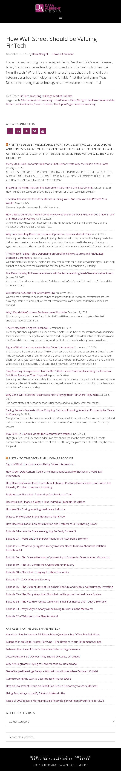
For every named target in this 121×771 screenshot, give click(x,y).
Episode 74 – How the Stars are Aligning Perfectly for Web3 (41, 531)
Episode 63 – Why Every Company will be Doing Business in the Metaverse (49, 609)
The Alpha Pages (64, 104)
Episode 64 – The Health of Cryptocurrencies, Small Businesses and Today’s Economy (56, 601)
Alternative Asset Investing (36, 100)
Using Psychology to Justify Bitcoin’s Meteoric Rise (35, 693)
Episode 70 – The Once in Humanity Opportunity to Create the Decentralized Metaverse (57, 557)
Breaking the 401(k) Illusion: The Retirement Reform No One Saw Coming (49, 187)
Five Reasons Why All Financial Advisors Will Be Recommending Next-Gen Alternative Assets (60, 273)
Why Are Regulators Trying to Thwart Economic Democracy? (41, 664)
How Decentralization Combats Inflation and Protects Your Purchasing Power (51, 524)
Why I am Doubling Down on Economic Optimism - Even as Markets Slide (49, 234)
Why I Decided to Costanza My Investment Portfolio (36, 312)
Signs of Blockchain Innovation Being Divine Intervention (40, 347)
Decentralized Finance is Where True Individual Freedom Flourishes (45, 502)
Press (84, 759)
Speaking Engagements (52, 759)
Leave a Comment (63, 54)
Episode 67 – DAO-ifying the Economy (28, 579)
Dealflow (92, 100)
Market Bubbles (62, 96)
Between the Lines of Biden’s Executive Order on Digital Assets (43, 649)
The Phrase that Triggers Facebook (27, 328)
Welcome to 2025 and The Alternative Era (30, 293)
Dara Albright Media (60, 8)
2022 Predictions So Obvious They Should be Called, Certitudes (43, 656)
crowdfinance (61, 100)
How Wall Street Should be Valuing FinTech (51, 42)
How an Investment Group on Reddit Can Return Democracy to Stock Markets (52, 686)
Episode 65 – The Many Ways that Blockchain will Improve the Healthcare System (53, 594)
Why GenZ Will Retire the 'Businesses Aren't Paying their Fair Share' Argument (52, 394)
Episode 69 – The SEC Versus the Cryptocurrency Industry (40, 565)
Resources (39, 757)
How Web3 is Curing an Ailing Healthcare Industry (35, 509)
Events (62, 757)
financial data (106, 100)
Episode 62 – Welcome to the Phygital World (32, 616)
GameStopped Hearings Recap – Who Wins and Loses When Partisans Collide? (52, 671)
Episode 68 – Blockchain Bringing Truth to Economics (37, 572)
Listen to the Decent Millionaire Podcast (41, 458)
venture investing (85, 104)
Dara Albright (78, 100)
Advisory (83, 757)
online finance (24, 104)
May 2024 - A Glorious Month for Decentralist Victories (38, 434)
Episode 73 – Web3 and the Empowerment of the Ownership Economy (47, 538)
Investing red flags (41, 96)
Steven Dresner (43, 104)
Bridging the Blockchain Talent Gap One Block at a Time (39, 494)
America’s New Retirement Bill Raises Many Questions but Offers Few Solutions (52, 634)
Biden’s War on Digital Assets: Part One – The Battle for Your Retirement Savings (53, 642)
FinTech (24, 96)
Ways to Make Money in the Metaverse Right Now (35, 516)
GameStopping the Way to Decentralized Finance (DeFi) (38, 678)
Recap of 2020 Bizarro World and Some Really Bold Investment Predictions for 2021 (55, 700)
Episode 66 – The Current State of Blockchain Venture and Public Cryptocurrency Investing (59, 587)
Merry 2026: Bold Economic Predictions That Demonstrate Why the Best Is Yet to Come (57, 164)
